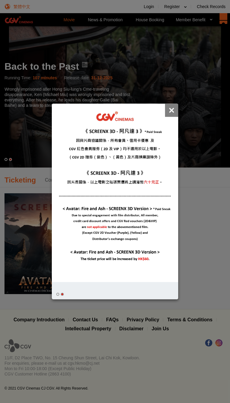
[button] (57, 294)
